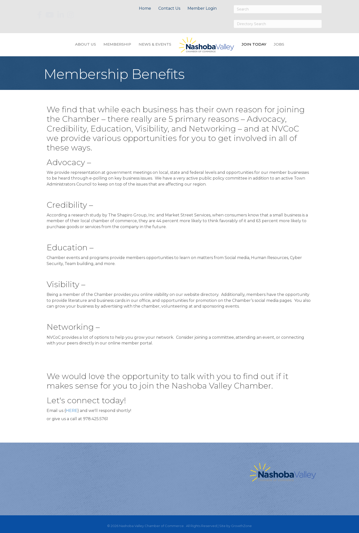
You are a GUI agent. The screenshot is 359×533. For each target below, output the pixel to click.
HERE (72, 410)
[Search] (278, 9)
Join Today (254, 44)
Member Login (202, 8)
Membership (117, 44)
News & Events (155, 44)
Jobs (279, 44)
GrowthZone (241, 526)
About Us (85, 44)
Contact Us (169, 8)
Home (145, 8)
